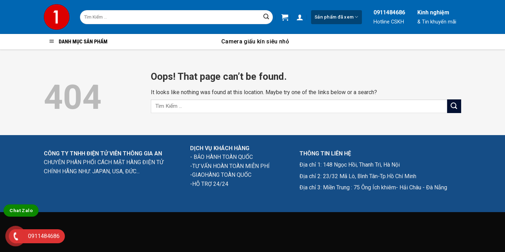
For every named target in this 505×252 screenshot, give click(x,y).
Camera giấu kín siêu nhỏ (255, 41)
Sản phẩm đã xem (336, 17)
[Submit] (266, 17)
